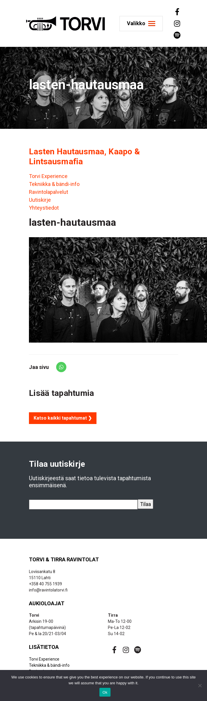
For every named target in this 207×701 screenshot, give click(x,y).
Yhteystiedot (44, 208)
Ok (104, 692)
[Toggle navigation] (141, 23)
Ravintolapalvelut (48, 192)
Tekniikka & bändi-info (54, 184)
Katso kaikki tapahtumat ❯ (63, 418)
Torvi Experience (48, 176)
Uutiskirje (40, 200)
